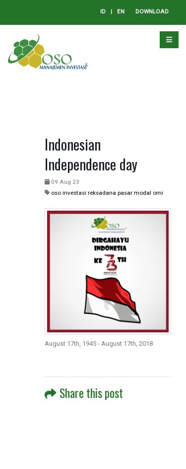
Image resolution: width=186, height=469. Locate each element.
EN (120, 11)
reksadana (102, 192)
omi (158, 192)
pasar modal (134, 192)
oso (56, 192)
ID (103, 11)
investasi (74, 192)
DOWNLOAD (152, 11)
